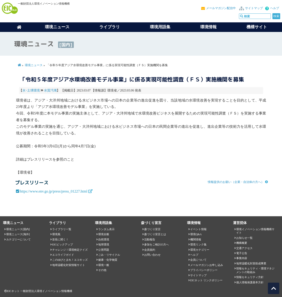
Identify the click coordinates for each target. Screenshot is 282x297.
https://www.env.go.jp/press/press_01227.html (53, 191)
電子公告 (241, 253)
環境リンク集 (198, 244)
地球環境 (103, 244)
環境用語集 (160, 27)
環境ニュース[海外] (18, 234)
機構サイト (256, 27)
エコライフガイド (63, 254)
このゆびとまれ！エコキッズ (70, 259)
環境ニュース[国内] (18, 229)
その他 (102, 270)
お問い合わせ (152, 254)
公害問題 (103, 249)
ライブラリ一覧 (61, 229)
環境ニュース (34, 65)
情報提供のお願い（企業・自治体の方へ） (236, 182)
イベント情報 (198, 229)
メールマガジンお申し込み (206, 265)
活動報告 (149, 239)
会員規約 (149, 249)
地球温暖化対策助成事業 (251, 263)
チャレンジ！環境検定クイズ (70, 249)
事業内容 (241, 258)
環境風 (56, 234)
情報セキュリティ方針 (250, 277)
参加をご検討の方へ (156, 244)
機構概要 (241, 243)
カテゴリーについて (18, 239)
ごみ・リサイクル (109, 254)
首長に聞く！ (60, 239)
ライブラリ (109, 27)
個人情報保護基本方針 (250, 282)
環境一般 (103, 265)
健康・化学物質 (107, 259)
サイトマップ (254, 8)
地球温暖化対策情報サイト (68, 265)
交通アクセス (244, 248)
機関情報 (195, 239)
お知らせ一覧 (244, 238)
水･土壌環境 (31, 90)
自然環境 (103, 239)
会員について (198, 259)
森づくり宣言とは (155, 234)
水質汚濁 (50, 90)
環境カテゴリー (199, 249)
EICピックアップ (62, 244)
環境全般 (103, 234)
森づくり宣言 (152, 229)
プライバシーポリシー (204, 270)
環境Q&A (196, 234)
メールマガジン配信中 (221, 8)
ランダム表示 (106, 229)
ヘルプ (274, 8)
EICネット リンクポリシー (206, 280)
